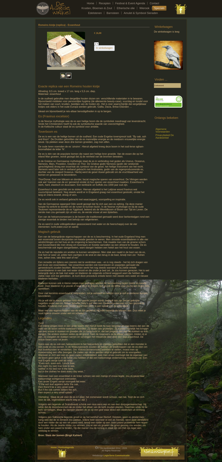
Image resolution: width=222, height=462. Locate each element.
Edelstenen (95, 13)
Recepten (105, 3)
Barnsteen (112, 13)
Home (90, 3)
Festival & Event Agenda (130, 3)
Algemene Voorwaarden (162, 130)
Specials (159, 8)
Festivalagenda (66, 447)
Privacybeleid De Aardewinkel (164, 136)
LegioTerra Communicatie (117, 455)
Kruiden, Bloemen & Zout (97, 8)
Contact (154, 3)
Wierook (144, 8)
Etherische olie (126, 8)
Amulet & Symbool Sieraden (141, 13)
